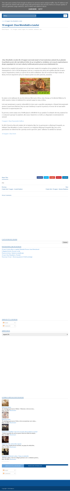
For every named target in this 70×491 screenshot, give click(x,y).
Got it (40, 9)
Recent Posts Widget (5, 461)
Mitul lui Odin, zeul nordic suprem (11, 444)
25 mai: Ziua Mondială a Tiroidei (11, 255)
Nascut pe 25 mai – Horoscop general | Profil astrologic (17, 257)
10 (11, 29)
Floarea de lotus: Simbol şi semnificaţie (13, 253)
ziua (41, 29)
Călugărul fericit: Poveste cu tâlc (11, 251)
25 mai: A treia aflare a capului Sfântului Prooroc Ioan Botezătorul (20, 249)
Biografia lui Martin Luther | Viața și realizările (15, 456)
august (23, 29)
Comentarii (6, 326)
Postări (5, 323)
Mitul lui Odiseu (6, 407)
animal (19, 29)
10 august (15, 29)
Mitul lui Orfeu (6, 419)
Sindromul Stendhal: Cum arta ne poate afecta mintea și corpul (19, 432)
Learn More (32, 9)
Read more (13, 410)
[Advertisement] (17, 45)
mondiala (30, 29)
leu (27, 29)
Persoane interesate (35, 466)
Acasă (3, 21)
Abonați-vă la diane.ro (13, 466)
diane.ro (12, 488)
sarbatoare (36, 29)
